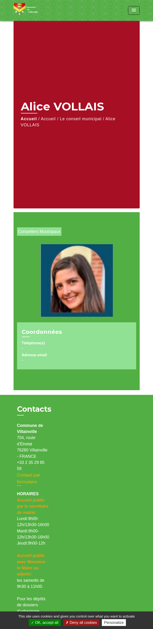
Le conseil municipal (80, 118)
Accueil (29, 118)
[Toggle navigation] (134, 10)
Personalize (114, 623)
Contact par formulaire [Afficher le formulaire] (28, 478)
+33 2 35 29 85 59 (31, 465)
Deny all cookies (81, 623)
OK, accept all (44, 623)
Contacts (34, 409)
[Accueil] (31, 10)
